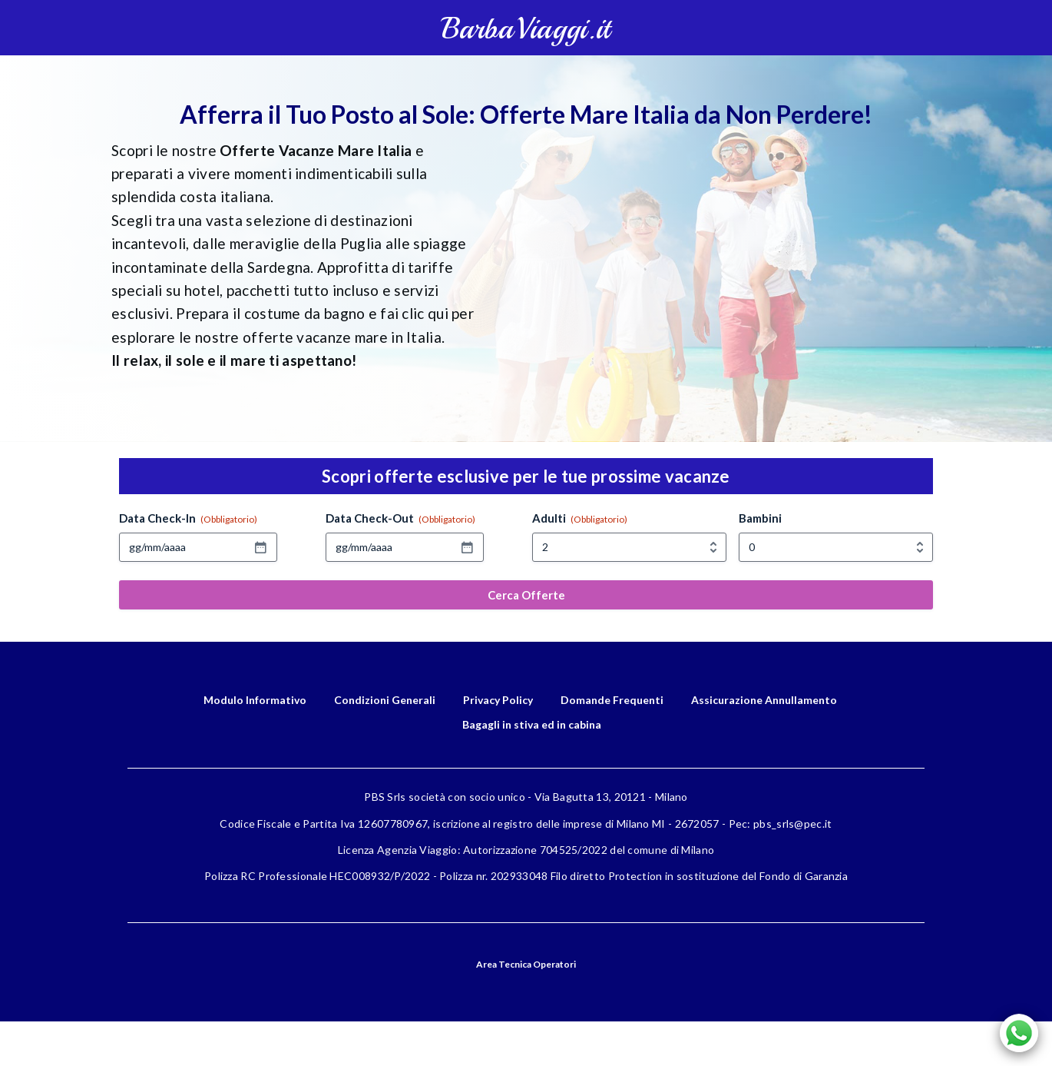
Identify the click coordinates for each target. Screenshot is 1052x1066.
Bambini (760, 518)
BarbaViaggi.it (526, 29)
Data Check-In (188, 518)
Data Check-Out (400, 518)
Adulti (579, 518)
